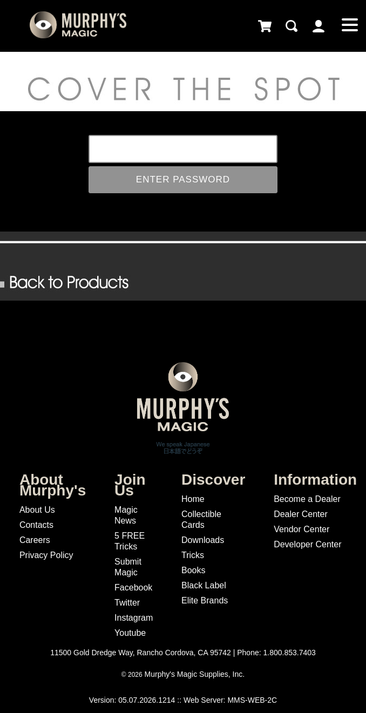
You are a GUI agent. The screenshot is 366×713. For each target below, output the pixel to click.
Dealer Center (301, 514)
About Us (37, 509)
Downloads (202, 540)
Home (193, 499)
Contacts (36, 524)
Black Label (203, 585)
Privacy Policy (46, 555)
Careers (34, 540)
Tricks (192, 555)
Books (193, 570)
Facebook (133, 587)
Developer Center (307, 544)
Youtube (130, 632)
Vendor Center (301, 529)
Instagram (133, 617)
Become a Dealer (307, 499)
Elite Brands (204, 600)
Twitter (127, 602)
